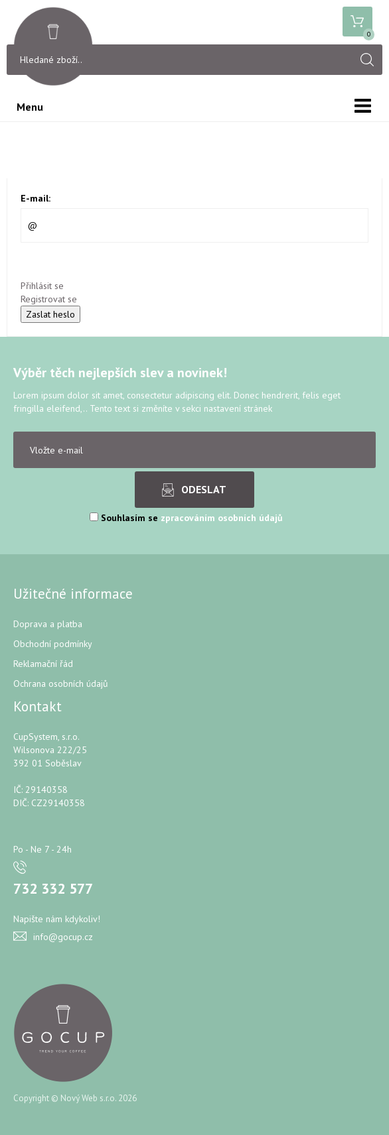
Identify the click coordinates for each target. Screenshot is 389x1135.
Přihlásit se (42, 286)
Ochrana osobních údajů (60, 683)
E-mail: (35, 198)
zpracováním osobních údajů (222, 518)
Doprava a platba (47, 624)
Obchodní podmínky (52, 644)
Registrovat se (49, 299)
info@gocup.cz (63, 937)
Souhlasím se (186, 518)
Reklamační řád (43, 664)
